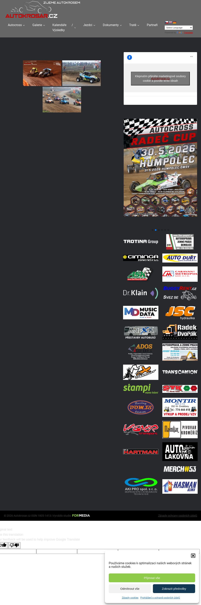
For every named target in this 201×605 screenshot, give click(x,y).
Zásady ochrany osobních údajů (177, 515)
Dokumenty (111, 25)
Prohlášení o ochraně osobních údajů (160, 597)
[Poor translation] (14, 545)
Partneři (152, 25)
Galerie (37, 25)
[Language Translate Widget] (179, 27)
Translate (185, 32)
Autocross (15, 25)
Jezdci (87, 25)
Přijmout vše (152, 578)
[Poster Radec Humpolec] (160, 225)
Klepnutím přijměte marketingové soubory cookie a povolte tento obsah (160, 78)
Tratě (132, 25)
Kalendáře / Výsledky (62, 27)
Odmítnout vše (130, 588)
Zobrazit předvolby (174, 588)
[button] (193, 556)
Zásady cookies (130, 597)
